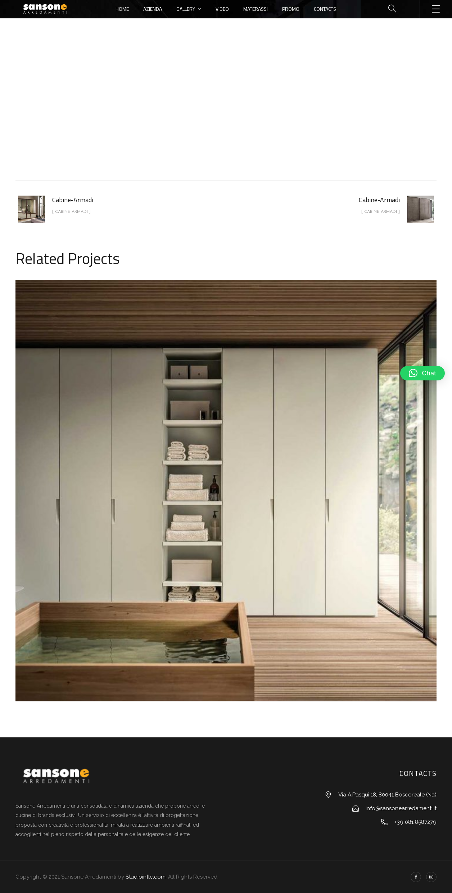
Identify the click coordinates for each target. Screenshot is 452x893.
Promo (290, 9)
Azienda (152, 9)
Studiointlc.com (146, 877)
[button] (422, 373)
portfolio (191, 120)
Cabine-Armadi (234, 120)
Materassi (255, 9)
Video (222, 9)
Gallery (185, 9)
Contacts (325, 9)
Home (122, 9)
